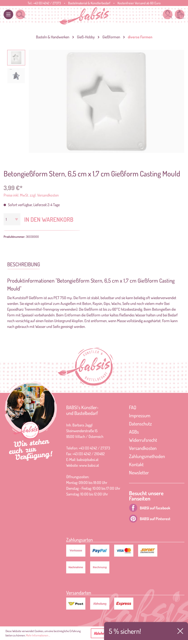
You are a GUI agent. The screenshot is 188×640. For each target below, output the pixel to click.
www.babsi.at (89, 465)
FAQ (132, 407)
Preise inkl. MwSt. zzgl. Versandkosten (31, 195)
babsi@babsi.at (88, 459)
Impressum (139, 415)
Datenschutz (140, 423)
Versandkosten (143, 448)
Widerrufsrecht (143, 440)
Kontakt (136, 464)
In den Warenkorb (48, 219)
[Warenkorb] (179, 14)
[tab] (23, 263)
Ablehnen (101, 633)
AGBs (134, 432)
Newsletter (139, 472)
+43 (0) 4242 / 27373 (47, 3)
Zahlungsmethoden (147, 456)
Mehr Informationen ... (38, 635)
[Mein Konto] (167, 14)
